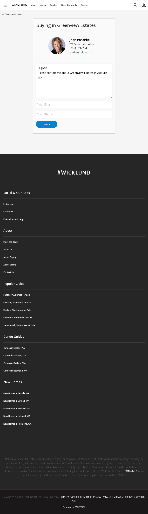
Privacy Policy (100, 496)
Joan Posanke (80, 40)
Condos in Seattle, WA (14, 347)
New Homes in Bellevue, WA (16, 408)
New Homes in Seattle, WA (16, 393)
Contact (85, 5)
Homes (42, 5)
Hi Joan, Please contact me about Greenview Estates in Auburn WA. (74, 81)
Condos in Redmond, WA (15, 370)
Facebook (8, 211)
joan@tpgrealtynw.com (81, 52)
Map (33, 5)
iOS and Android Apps (13, 219)
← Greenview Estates (12, 14)
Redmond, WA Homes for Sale (17, 317)
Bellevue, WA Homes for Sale (17, 302)
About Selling (9, 264)
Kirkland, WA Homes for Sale (17, 310)
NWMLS (132, 471)
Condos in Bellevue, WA (14, 355)
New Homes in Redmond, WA (17, 423)
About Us (7, 249)
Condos (53, 5)
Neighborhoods (69, 5)
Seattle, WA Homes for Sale (16, 294)
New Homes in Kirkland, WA (16, 416)
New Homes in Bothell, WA (16, 400)
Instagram (8, 204)
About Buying (9, 257)
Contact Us (8, 272)
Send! (46, 124)
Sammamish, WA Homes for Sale (19, 325)
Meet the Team (10, 241)
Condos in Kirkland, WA (14, 363)
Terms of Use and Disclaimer (75, 496)
